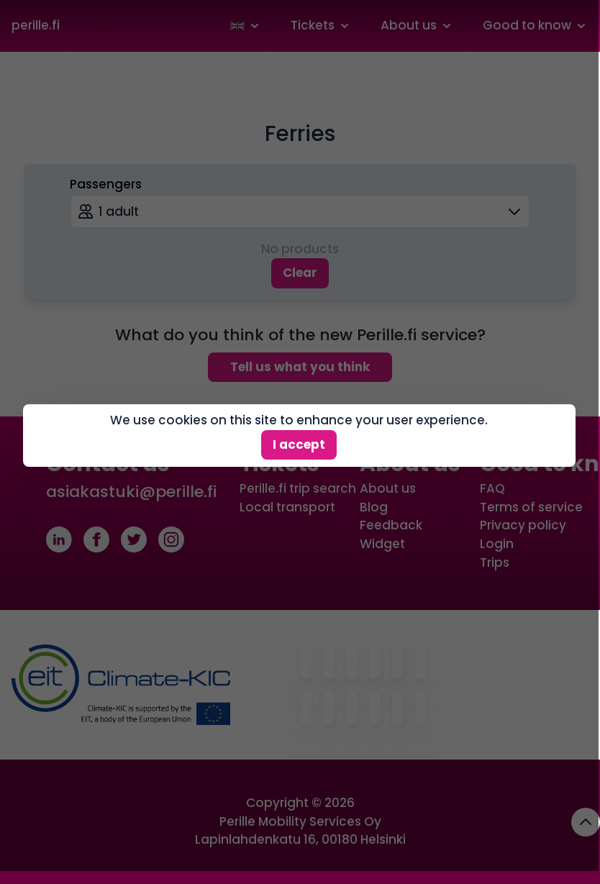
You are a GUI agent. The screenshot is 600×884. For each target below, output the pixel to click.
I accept (298, 436)
